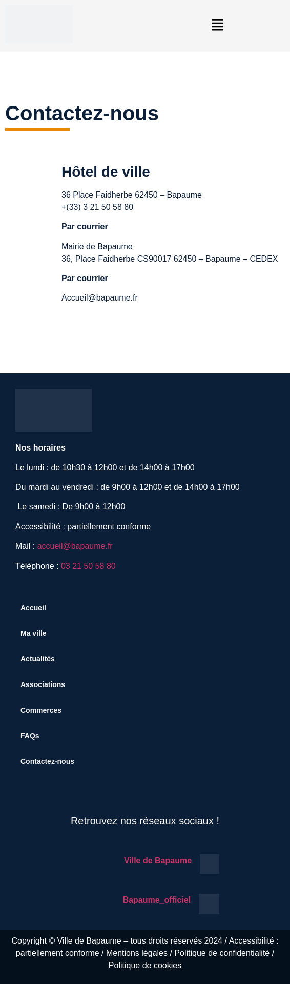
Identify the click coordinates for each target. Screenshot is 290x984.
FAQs (29, 736)
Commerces (40, 710)
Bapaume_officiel (157, 899)
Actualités (37, 659)
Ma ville (33, 633)
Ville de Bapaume (158, 860)
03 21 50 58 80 (88, 566)
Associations (42, 684)
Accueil (33, 608)
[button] (217, 25)
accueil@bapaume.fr (75, 546)
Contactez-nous (47, 761)
